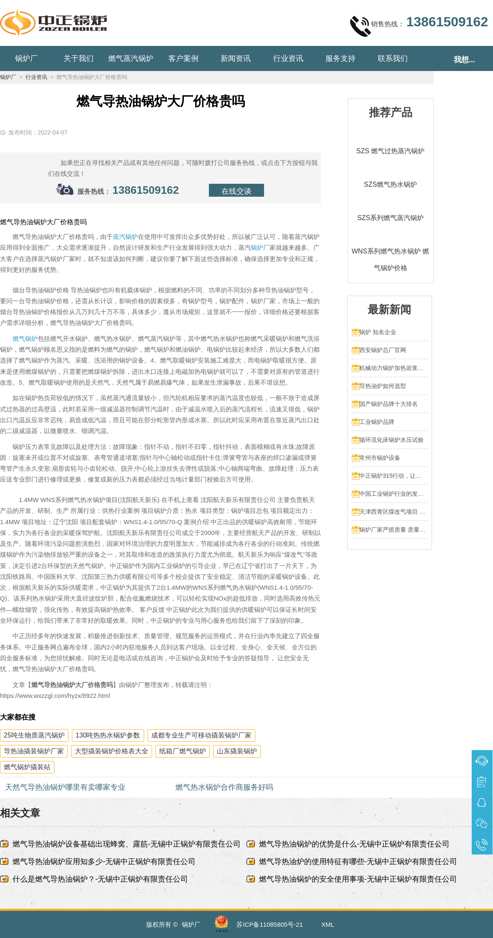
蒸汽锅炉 (125, 236)
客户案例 (183, 58)
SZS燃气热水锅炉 (390, 184)
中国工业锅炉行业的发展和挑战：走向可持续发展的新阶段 (393, 493)
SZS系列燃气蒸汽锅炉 (390, 217)
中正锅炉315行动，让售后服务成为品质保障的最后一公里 (393, 475)
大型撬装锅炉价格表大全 (111, 751)
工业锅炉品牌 (376, 421)
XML (327, 924)
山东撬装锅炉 (237, 751)
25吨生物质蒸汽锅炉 (34, 735)
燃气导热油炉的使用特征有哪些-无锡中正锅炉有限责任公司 (358, 861)
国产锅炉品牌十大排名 (388, 404)
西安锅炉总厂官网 (382, 350)
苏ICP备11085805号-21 (269, 924)
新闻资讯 (236, 58)
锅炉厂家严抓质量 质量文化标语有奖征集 (393, 529)
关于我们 (79, 58)
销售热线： (419, 26)
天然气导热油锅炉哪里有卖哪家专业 (65, 787)
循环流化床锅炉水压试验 (391, 439)
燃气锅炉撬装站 (27, 767)
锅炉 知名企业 (377, 332)
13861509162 (145, 190)
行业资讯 (288, 58)
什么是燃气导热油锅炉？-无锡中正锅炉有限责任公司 (100, 879)
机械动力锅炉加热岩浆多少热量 (393, 368)
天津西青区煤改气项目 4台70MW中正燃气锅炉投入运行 (393, 511)
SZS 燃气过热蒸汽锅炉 (390, 151)
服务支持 (340, 58)
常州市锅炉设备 (379, 457)
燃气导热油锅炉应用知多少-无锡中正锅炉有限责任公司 (104, 861)
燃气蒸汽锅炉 (130, 58)
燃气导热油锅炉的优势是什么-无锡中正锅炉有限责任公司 (354, 844)
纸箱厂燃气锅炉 (182, 751)
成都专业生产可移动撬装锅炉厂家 (201, 735)
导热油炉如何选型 (382, 386)
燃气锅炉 (25, 338)
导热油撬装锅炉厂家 (34, 751)
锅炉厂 (26, 58)
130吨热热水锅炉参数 (108, 735)
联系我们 (393, 58)
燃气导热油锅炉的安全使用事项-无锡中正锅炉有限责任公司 (358, 879)
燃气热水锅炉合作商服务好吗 (224, 787)
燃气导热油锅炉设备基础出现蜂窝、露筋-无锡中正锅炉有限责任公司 (127, 844)
